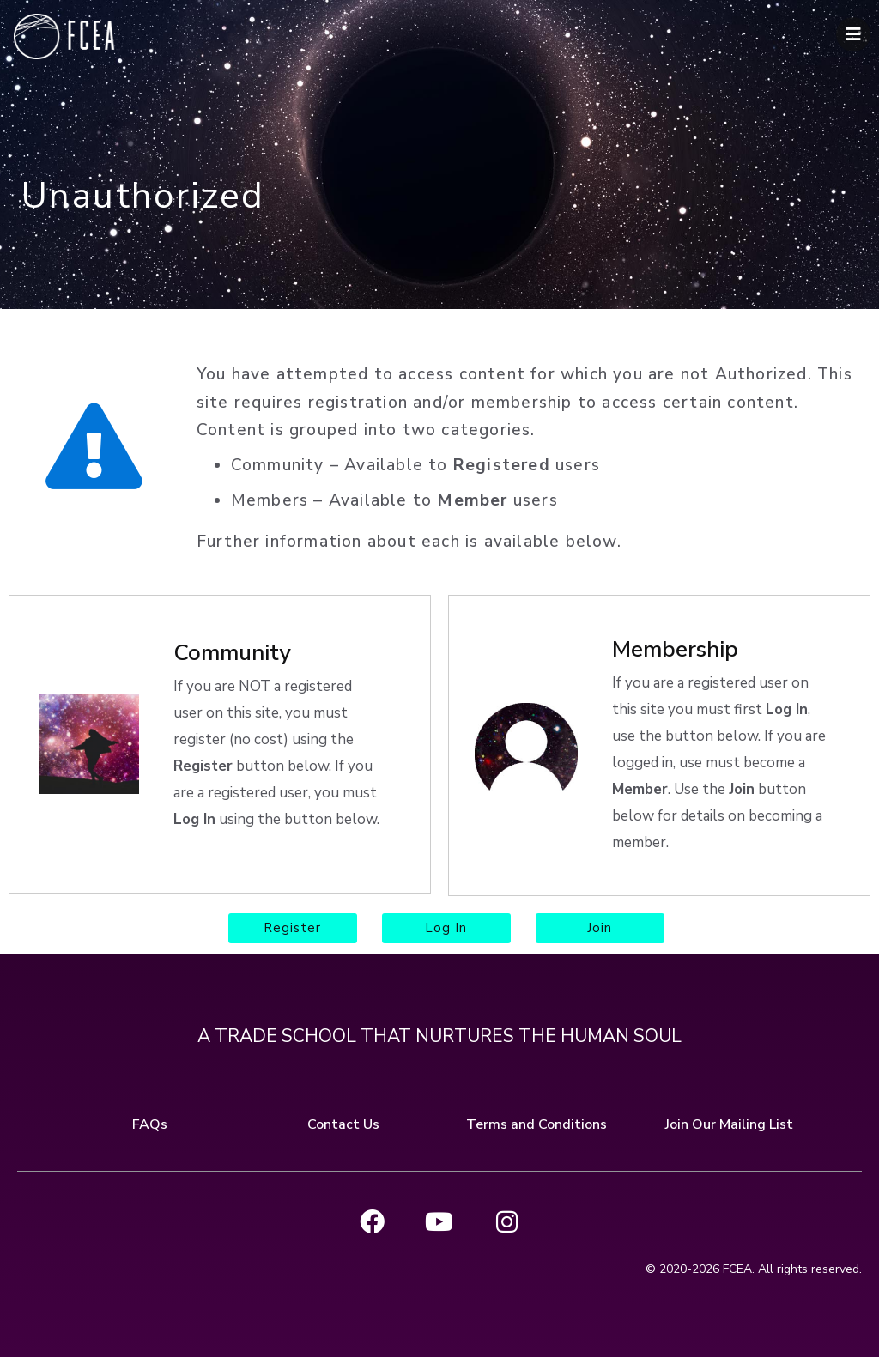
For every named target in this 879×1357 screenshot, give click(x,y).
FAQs (149, 1119)
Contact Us (343, 1119)
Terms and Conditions (536, 1119)
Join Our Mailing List (729, 1119)
